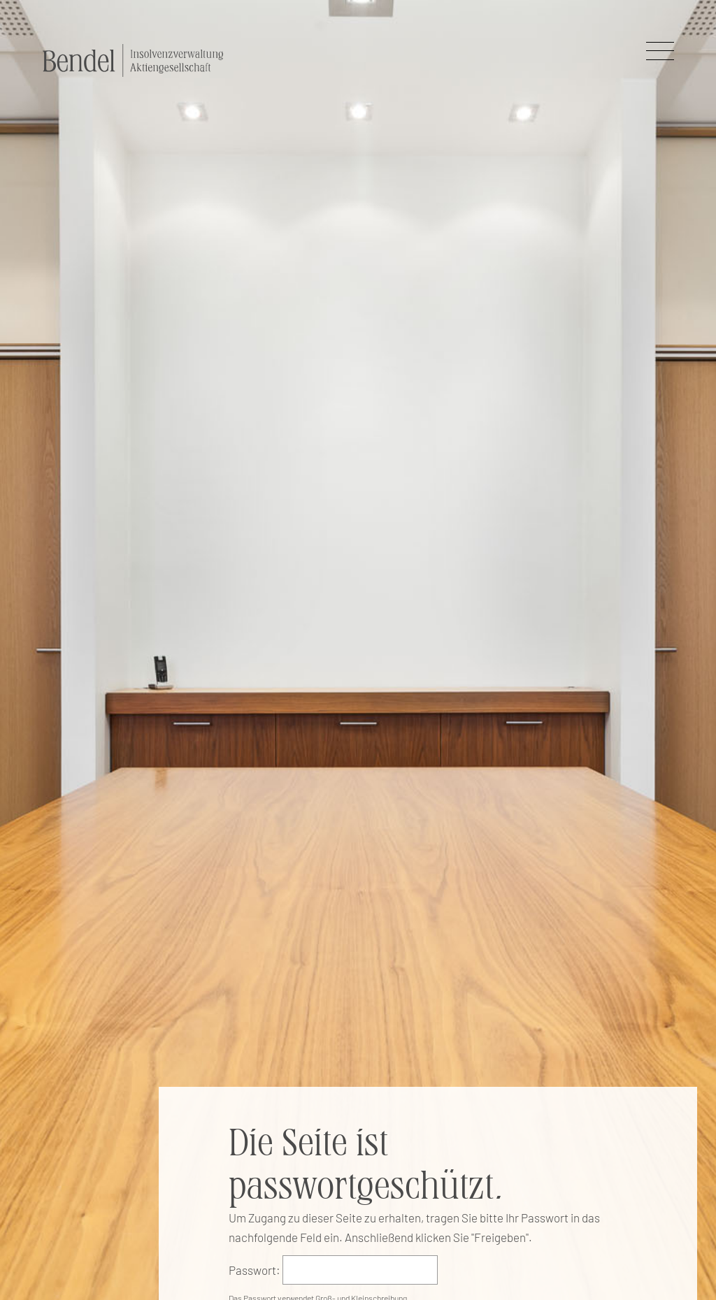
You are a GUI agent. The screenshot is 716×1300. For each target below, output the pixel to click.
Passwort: (254, 1270)
